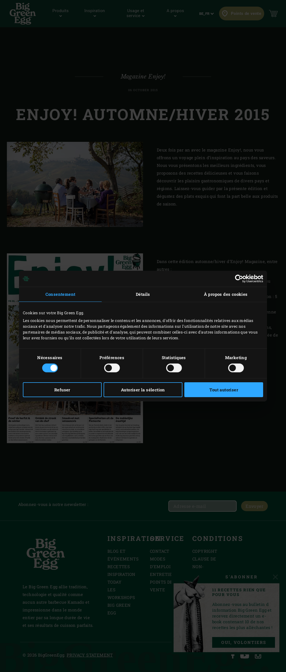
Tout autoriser (223, 389)
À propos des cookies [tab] (226, 294)
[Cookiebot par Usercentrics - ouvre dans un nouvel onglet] (239, 279)
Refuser (62, 389)
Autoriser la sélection (143, 389)
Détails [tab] (143, 294)
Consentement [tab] (60, 294)
